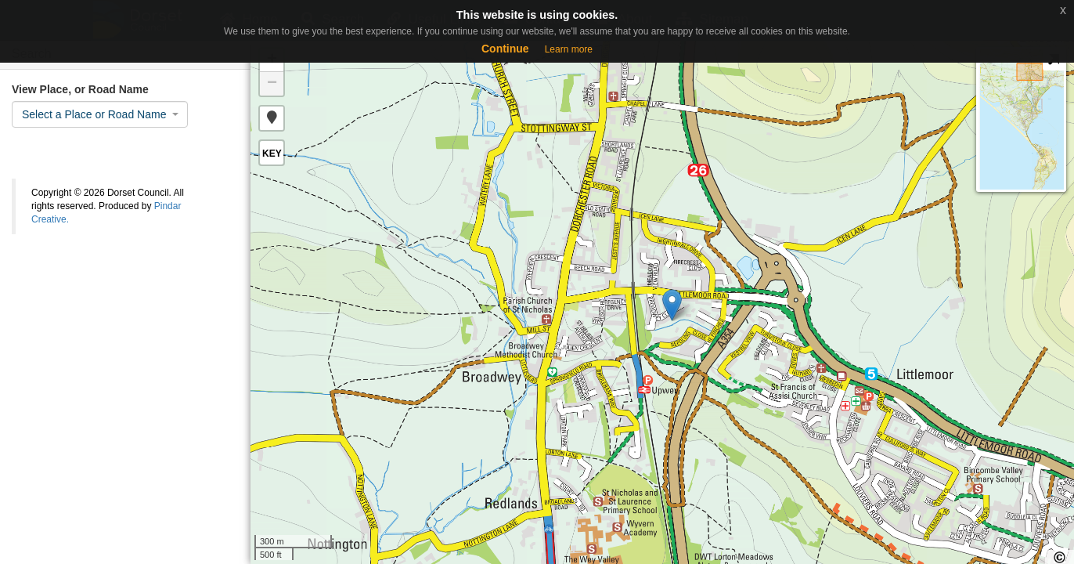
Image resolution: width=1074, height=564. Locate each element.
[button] (271, 118)
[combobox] (100, 114)
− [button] (272, 84)
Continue (505, 48)
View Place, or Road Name (80, 89)
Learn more (569, 49)
